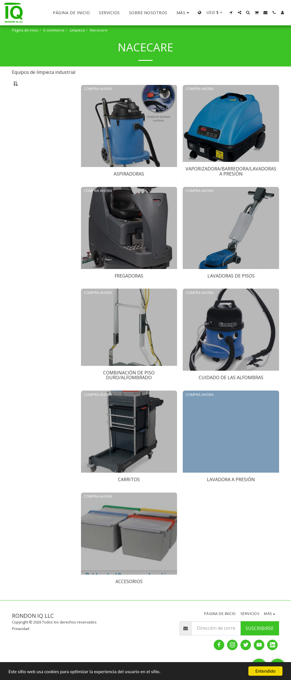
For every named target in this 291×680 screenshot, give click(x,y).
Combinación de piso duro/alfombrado (34, 143)
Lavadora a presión (34, 164)
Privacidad (20, 642)
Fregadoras (28, 127)
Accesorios (27, 171)
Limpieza (77, 30)
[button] (231, 12)
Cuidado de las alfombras (40, 151)
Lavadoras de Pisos (34, 134)
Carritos (25, 158)
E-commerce (54, 30)
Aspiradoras (28, 109)
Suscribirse (260, 642)
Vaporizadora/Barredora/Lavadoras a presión (47, 119)
